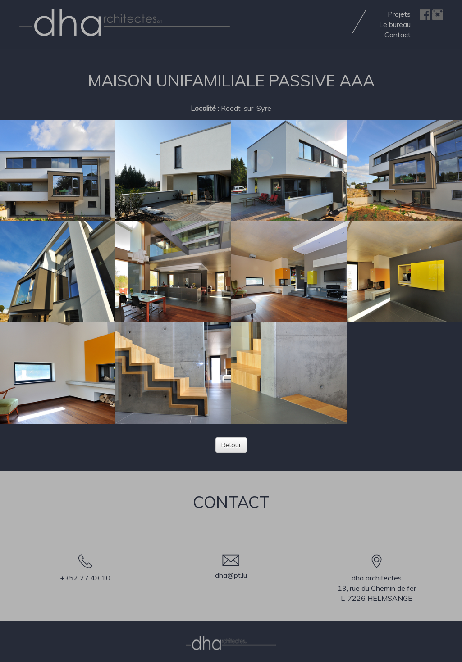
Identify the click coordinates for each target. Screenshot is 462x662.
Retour (231, 445)
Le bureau (395, 24)
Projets (399, 13)
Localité (203, 108)
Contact (397, 34)
